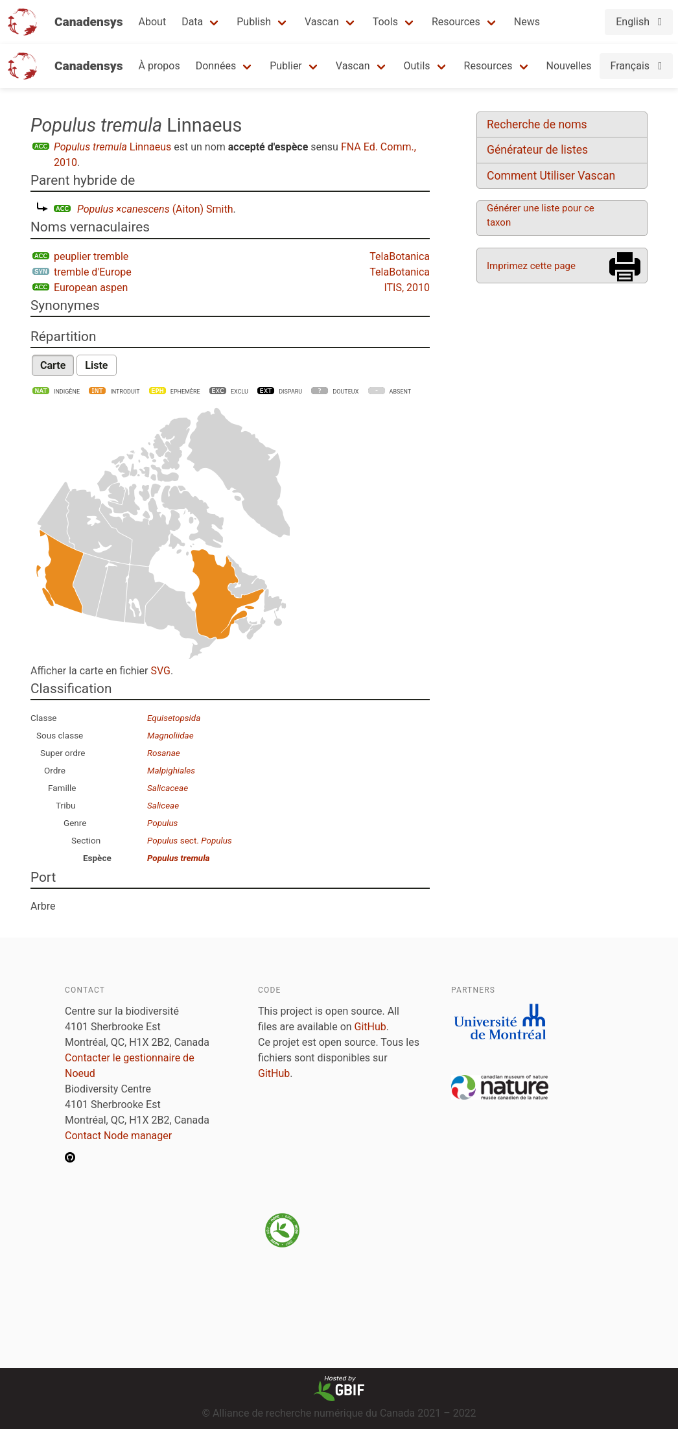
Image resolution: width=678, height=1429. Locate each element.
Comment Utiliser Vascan (551, 175)
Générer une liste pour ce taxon (540, 215)
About (153, 22)
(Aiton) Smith (155, 209)
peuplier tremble (91, 256)
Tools (385, 22)
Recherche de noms (537, 124)
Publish (254, 22)
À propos (159, 66)
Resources (456, 22)
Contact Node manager (118, 1135)
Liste (96, 365)
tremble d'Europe (93, 272)
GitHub (370, 1027)
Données (216, 66)
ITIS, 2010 (407, 287)
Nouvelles (569, 66)
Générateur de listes (537, 149)
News (527, 22)
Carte (52, 365)
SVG (160, 671)
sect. (189, 840)
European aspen (91, 287)
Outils (417, 66)
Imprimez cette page (531, 266)
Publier (286, 66)
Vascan (322, 22)
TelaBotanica (399, 256)
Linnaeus (112, 147)
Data (192, 22)
